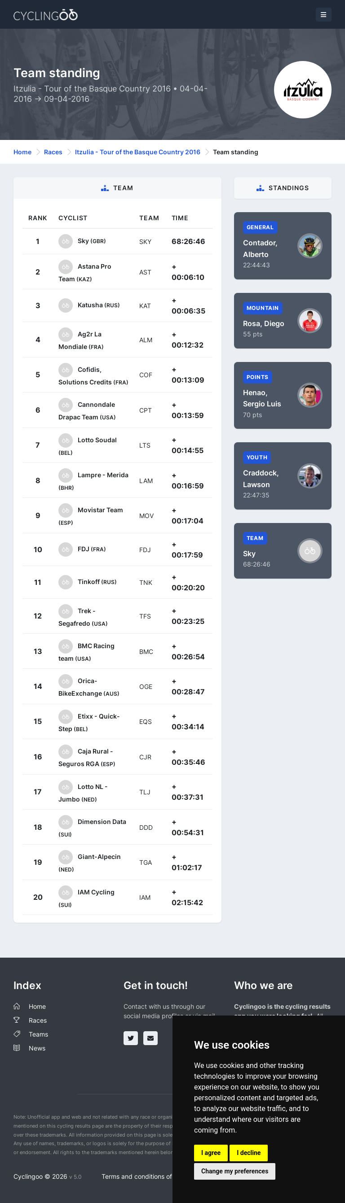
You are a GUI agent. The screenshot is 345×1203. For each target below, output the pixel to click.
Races (53, 152)
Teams (38, 1034)
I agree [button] (211, 1152)
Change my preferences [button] (234, 1171)
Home (22, 152)
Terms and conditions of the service (154, 1176)
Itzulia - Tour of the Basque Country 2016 (137, 152)
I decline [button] (249, 1152)
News (37, 1048)
